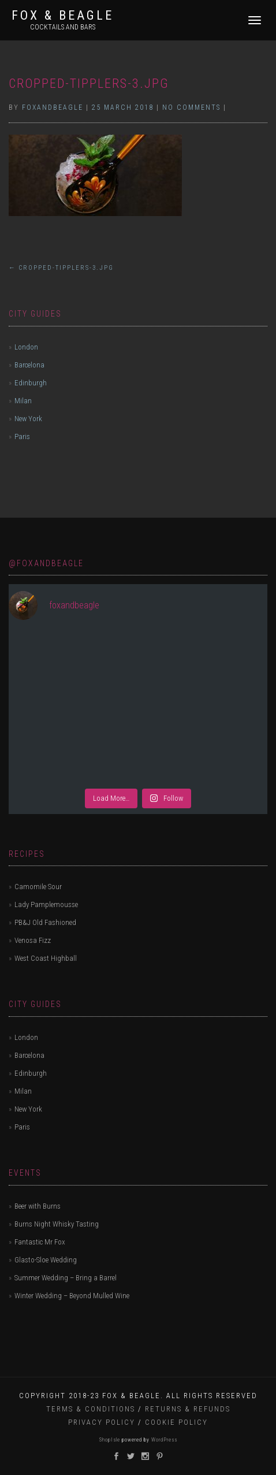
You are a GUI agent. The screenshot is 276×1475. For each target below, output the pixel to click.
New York (28, 418)
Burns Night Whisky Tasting (56, 1224)
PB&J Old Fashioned (45, 922)
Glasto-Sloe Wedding (45, 1259)
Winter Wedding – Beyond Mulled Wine (71, 1295)
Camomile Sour (38, 886)
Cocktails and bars (62, 27)
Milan (23, 400)
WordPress (163, 1440)
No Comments (191, 107)
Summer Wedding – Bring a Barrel (65, 1277)
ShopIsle (110, 1440)
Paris (22, 436)
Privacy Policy (101, 1422)
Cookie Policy (176, 1422)
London (26, 347)
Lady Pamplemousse (46, 904)
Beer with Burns (37, 1206)
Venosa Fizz (32, 940)
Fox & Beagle (63, 16)
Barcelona (29, 365)
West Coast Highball (45, 958)
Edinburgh (30, 382)
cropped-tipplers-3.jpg (89, 83)
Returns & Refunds (187, 1409)
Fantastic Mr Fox (39, 1242)
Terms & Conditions (90, 1409)
